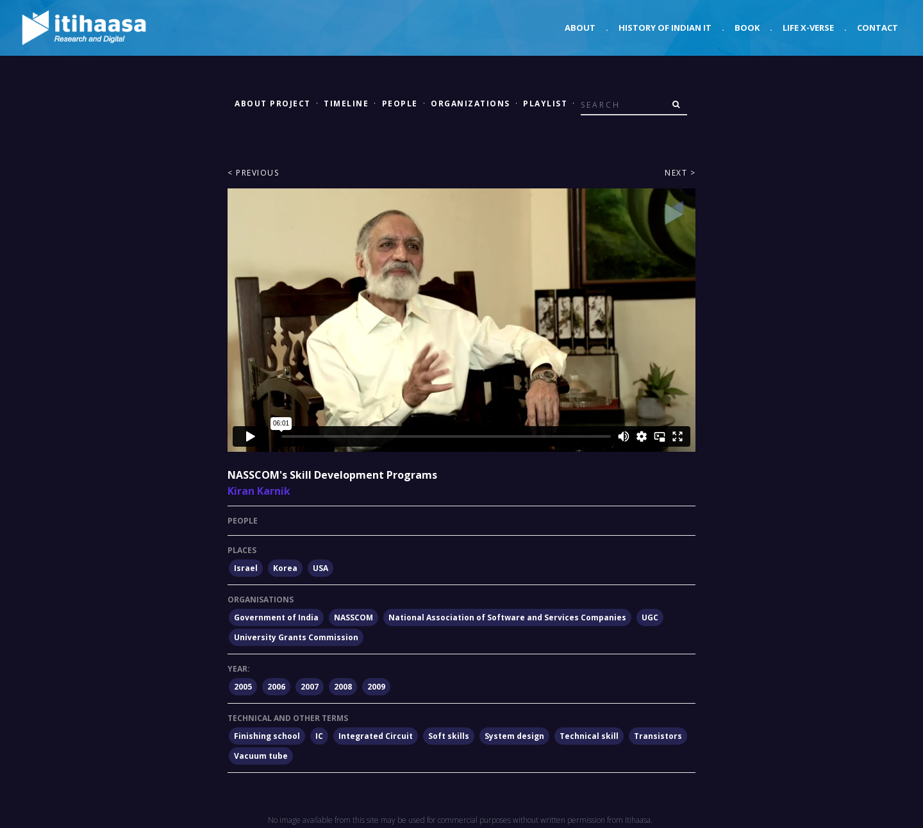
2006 (276, 686)
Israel (246, 568)
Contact (877, 27)
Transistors (658, 736)
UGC (650, 617)
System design (514, 736)
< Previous (253, 172)
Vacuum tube (261, 755)
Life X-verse (808, 27)
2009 (376, 686)
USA (320, 568)
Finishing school (267, 736)
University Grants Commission (296, 637)
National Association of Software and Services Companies (507, 617)
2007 (310, 686)
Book (747, 27)
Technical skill (589, 736)
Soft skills (448, 736)
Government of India (276, 617)
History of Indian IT (665, 27)
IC (319, 736)
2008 (343, 686)
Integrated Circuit (375, 736)
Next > (680, 172)
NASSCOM (353, 617)
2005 (243, 686)
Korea (285, 568)
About (580, 27)
